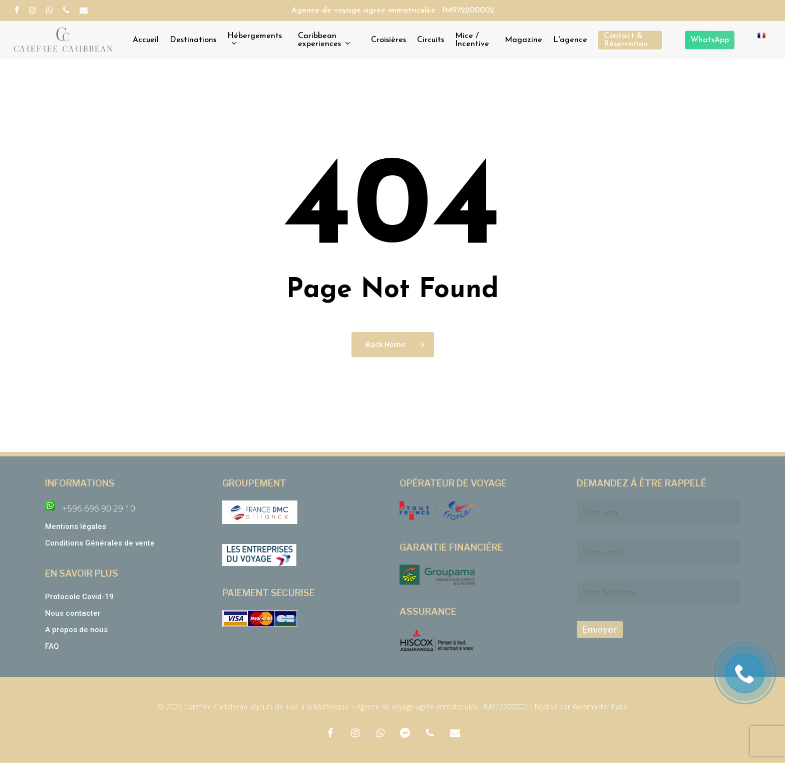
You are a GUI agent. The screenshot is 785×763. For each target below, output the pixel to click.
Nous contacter (73, 613)
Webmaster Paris (599, 706)
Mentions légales (75, 526)
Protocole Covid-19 (79, 596)
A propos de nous (76, 629)
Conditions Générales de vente (101, 543)
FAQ (52, 646)
